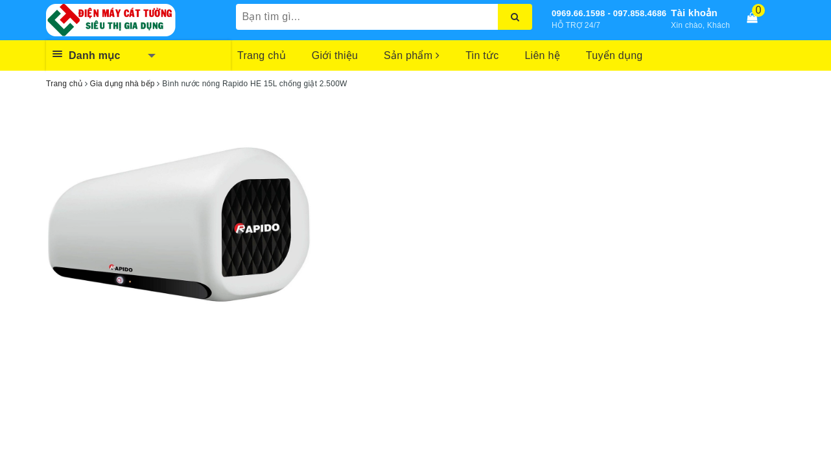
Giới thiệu (335, 55)
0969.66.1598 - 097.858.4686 (609, 13)
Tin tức (481, 55)
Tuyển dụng (614, 55)
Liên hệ (541, 55)
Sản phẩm (411, 55)
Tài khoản (694, 12)
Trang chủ (261, 55)
